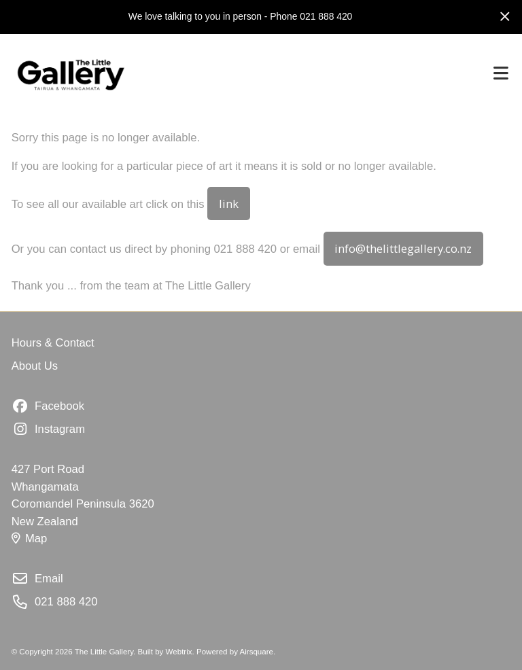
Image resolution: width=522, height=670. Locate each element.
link (229, 203)
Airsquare (256, 652)
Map (30, 538)
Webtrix (179, 652)
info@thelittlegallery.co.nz (403, 248)
